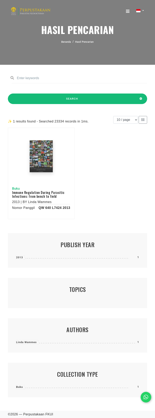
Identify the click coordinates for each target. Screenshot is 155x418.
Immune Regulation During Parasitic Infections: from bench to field (38, 194)
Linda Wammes (26, 342)
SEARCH (72, 100)
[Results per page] (125, 120)
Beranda (66, 41)
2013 (19, 257)
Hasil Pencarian (84, 41)
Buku (19, 386)
